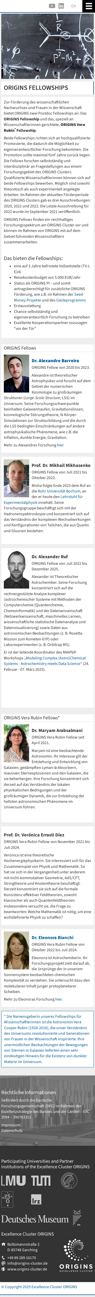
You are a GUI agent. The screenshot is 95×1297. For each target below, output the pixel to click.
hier (60, 445)
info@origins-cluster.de (27, 1263)
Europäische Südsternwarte (14, 1196)
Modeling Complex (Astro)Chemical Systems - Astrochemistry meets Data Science (45, 660)
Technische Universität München (40, 1181)
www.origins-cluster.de (27, 1269)
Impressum (11, 1125)
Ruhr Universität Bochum (59, 491)
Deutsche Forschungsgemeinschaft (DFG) (28, 1103)
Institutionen (72, 1175)
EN (73, 6)
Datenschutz (12, 1130)
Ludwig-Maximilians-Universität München (12, 1181)
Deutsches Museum (17, 1213)
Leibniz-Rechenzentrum (44, 1199)
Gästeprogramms (71, 300)
